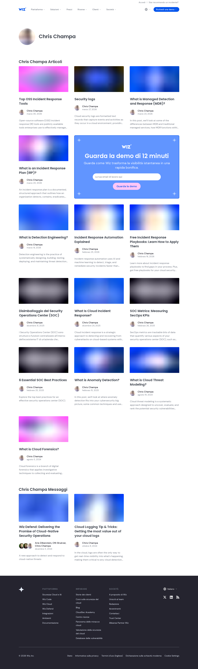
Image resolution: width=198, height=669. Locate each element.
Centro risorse (82, 617)
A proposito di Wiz (118, 594)
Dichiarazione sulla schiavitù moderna (144, 655)
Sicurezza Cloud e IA (52, 594)
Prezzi (69, 9)
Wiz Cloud (47, 604)
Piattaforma (38, 9)
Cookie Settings (172, 655)
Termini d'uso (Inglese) (112, 655)
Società (111, 9)
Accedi (142, 2)
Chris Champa (34, 110)
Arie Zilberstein (43, 542)
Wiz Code (46, 599)
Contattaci (114, 613)
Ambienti (46, 618)
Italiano (170, 588)
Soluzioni (55, 9)
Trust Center (115, 618)
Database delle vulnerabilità (89, 638)
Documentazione (50, 623)
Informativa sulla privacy (87, 655)
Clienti (96, 9)
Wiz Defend (47, 608)
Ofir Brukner (59, 542)
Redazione (114, 604)
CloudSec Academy (85, 612)
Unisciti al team (116, 599)
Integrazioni (47, 613)
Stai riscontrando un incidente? (163, 2)
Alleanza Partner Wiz (119, 623)
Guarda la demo (127, 186)
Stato (69, 655)
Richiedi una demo (166, 9)
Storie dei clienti (83, 594)
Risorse (82, 9)
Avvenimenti (115, 608)
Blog (78, 607)
